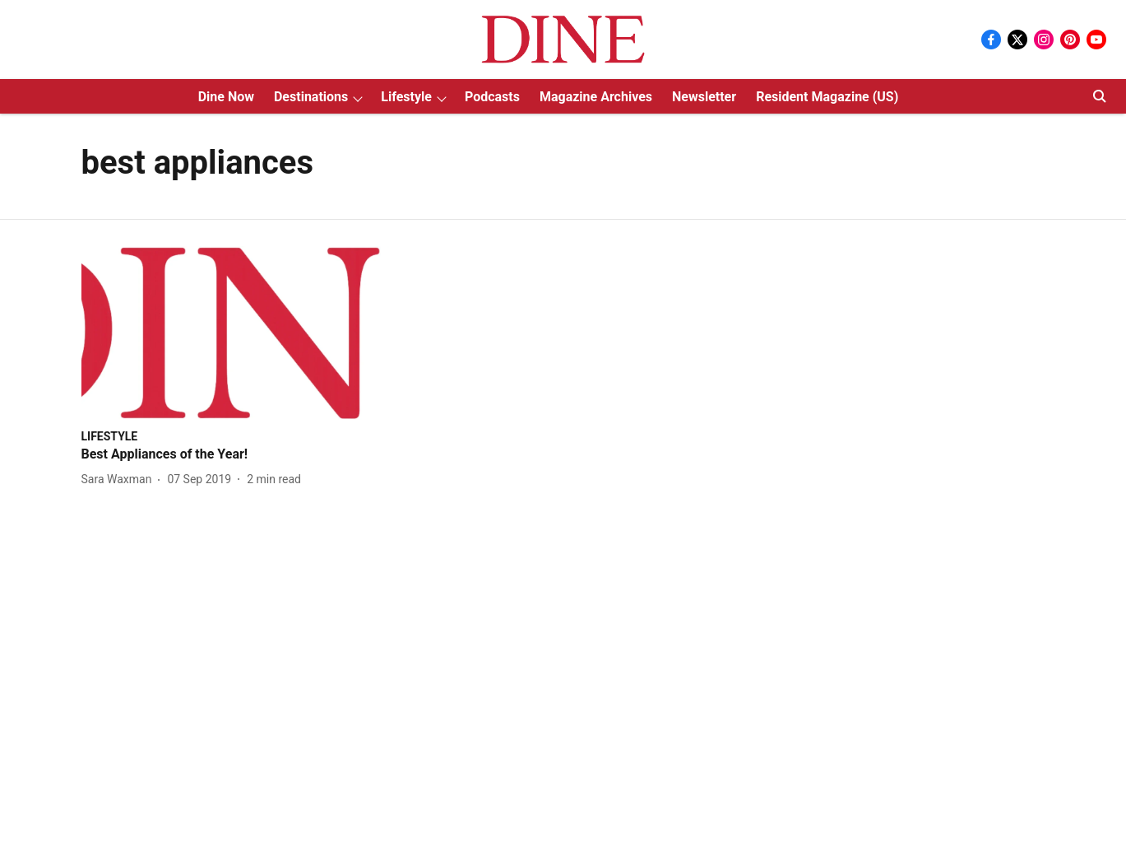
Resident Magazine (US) (827, 97)
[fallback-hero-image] (235, 333)
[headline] (235, 454)
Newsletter (704, 97)
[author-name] (120, 479)
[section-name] (109, 436)
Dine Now (226, 97)
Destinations (311, 97)
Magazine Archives (596, 97)
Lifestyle (406, 97)
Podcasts (492, 97)
